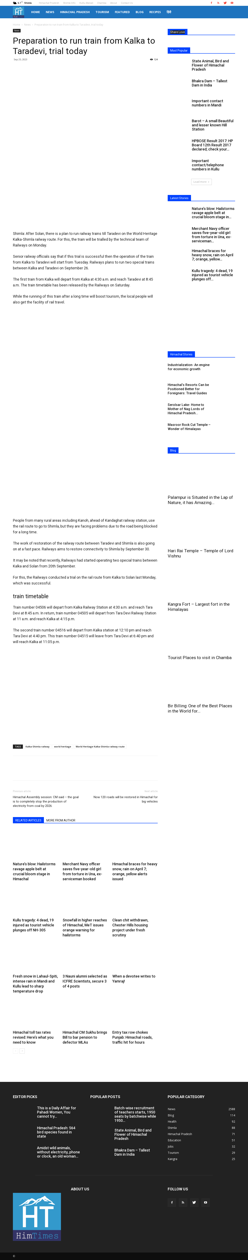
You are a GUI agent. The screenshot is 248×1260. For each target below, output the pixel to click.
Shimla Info (69, 2)
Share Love (177, 32)
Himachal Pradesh (49, 2)
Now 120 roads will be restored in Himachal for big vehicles (126, 799)
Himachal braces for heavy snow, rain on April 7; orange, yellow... (212, 255)
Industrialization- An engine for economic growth (189, 367)
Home (35, 12)
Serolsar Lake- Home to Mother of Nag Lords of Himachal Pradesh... (186, 409)
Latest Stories (179, 198)
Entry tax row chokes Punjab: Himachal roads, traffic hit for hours (132, 1037)
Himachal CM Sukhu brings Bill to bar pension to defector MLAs (85, 1037)
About (113, 2)
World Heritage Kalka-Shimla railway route (100, 746)
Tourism (102, 12)
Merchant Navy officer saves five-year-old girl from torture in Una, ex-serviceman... (211, 234)
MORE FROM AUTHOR (60, 820)
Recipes (155, 12)
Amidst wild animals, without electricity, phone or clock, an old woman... (58, 1152)
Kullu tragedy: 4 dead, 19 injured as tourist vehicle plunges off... (212, 275)
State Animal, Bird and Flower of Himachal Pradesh (210, 65)
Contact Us (127, 2)
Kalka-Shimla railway (38, 746)
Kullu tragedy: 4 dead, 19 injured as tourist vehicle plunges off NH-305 (33, 925)
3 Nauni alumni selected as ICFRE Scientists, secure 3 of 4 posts (85, 981)
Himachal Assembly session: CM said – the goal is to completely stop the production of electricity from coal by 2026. (46, 801)
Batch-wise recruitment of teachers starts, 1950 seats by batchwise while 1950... (135, 1114)
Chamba (101, 2)
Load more (201, 182)
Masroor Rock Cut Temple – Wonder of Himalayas (189, 427)
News (50, 12)
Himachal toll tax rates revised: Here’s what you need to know (33, 1037)
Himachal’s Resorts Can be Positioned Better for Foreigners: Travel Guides (188, 389)
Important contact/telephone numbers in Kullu (208, 165)
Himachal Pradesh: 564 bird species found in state (56, 1132)
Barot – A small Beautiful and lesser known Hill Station (212, 125)
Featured (122, 12)
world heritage (62, 746)
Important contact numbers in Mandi (207, 103)
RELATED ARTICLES (28, 820)
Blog (140, 12)
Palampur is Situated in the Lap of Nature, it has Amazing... (200, 500)
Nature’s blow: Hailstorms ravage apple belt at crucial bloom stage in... (213, 212)
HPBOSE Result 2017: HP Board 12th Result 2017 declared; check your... (212, 145)
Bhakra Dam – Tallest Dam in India (209, 83)
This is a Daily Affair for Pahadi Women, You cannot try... (56, 1112)
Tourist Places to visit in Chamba (200, 657)
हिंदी (169, 12)
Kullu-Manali (86, 2)
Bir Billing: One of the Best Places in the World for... (200, 708)
